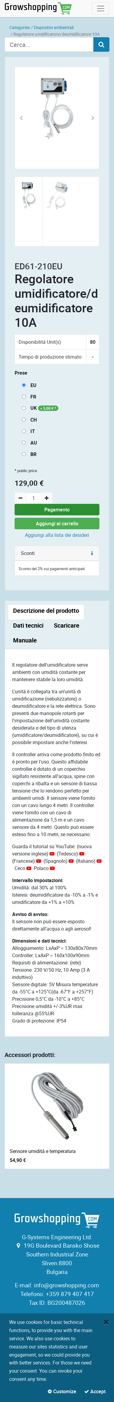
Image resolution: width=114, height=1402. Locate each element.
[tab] (46, 611)
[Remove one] (20, 498)
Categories (19, 27)
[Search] (101, 44)
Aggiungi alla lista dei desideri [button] (57, 535)
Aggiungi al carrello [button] (57, 523)
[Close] (106, 1321)
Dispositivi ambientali (54, 27)
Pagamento (57, 509)
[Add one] (47, 498)
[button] (21, 118)
